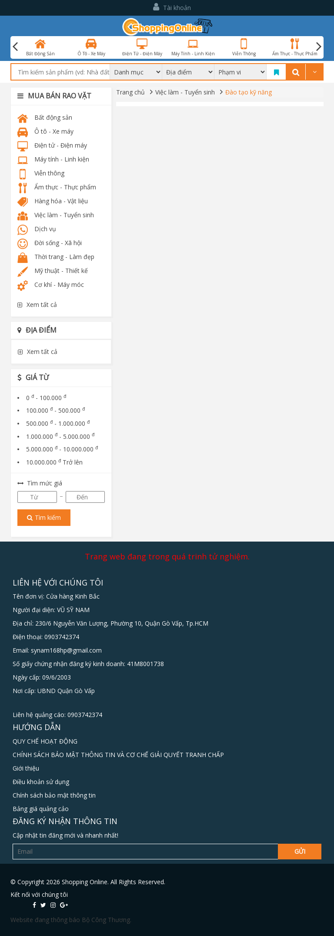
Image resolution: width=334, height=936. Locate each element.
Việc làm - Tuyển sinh (185, 92)
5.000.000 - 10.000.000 (62, 449)
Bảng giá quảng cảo (41, 809)
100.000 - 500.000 (55, 410)
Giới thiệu (26, 768)
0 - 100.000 (46, 398)
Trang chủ (130, 92)
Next (318, 46)
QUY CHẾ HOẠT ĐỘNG (45, 741)
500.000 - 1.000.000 (58, 423)
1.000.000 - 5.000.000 (60, 436)
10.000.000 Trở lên (54, 462)
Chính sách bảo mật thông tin (54, 795)
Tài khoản (172, 7)
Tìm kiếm (44, 517)
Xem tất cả (37, 304)
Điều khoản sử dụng (41, 782)
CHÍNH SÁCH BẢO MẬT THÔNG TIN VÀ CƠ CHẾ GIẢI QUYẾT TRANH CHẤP (118, 755)
